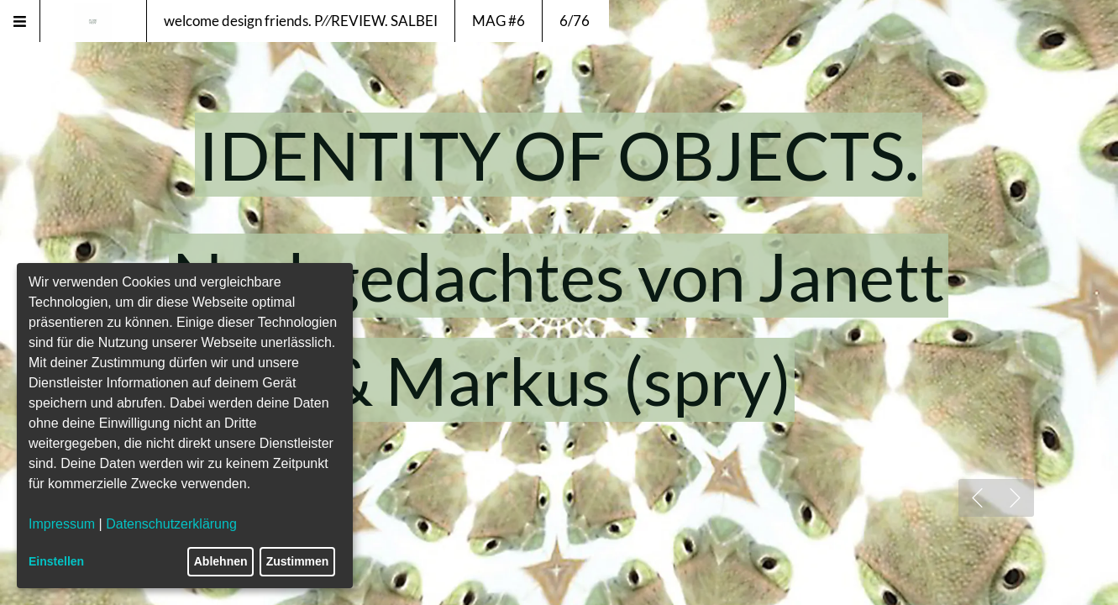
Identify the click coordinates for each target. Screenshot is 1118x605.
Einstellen (56, 561)
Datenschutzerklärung (171, 524)
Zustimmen (297, 561)
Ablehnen (221, 561)
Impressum (62, 524)
